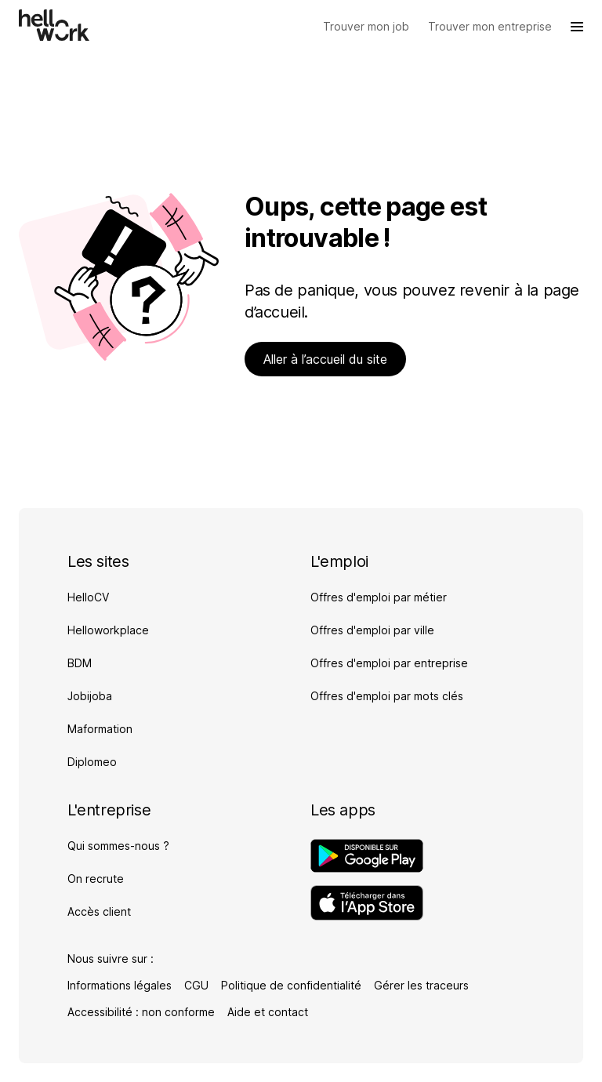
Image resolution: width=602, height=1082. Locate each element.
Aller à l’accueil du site (325, 359)
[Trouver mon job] (366, 27)
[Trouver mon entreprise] (490, 27)
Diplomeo (92, 761)
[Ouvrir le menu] (577, 26)
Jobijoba (89, 696)
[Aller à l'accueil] (54, 25)
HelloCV (88, 597)
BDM (79, 663)
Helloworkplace (108, 630)
